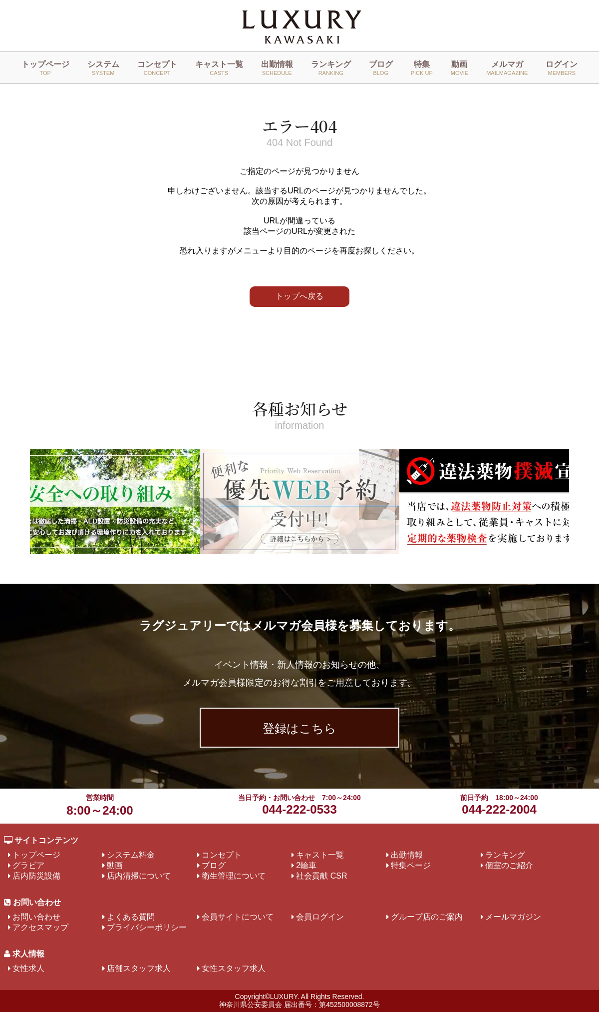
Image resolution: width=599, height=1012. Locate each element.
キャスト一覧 (219, 68)
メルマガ (507, 68)
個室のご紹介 (509, 865)
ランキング (331, 68)
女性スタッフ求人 (234, 968)
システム (103, 68)
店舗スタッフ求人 (139, 968)
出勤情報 (277, 68)
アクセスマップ (40, 927)
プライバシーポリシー (147, 927)
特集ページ (411, 865)
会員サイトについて (238, 917)
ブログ (381, 68)
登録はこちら (299, 728)
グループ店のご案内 (427, 917)
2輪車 (306, 865)
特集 (422, 68)
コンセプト (157, 68)
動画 (459, 68)
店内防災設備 (36, 876)
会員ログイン (320, 917)
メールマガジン (513, 917)
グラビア (28, 865)
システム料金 (131, 855)
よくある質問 (131, 917)
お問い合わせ (36, 917)
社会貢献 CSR (321, 876)
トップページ (45, 68)
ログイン (562, 68)
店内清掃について (139, 876)
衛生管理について (234, 876)
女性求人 (28, 968)
